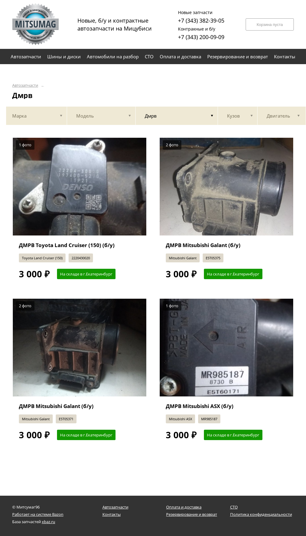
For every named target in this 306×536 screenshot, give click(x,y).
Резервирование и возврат (191, 514)
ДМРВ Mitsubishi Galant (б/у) (203, 245)
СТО (234, 507)
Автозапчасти (25, 85)
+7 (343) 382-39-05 (201, 16)
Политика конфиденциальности (261, 514)
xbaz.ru (48, 521)
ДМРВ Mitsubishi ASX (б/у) (199, 406)
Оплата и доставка (183, 507)
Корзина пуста (270, 24)
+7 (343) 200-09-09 (201, 32)
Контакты (111, 514)
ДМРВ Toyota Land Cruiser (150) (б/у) (67, 245)
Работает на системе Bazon (37, 514)
